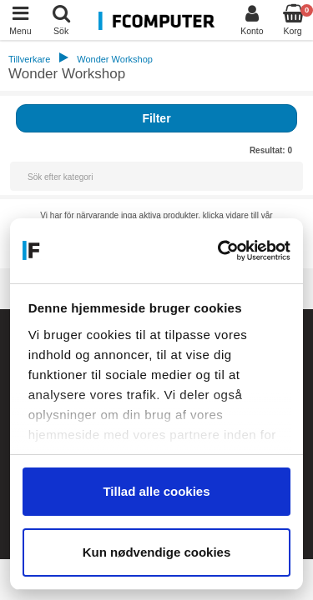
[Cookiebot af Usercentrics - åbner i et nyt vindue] (220, 251)
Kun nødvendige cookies (157, 552)
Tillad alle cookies (156, 491)
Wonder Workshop (115, 59)
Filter (156, 118)
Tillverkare (29, 59)
